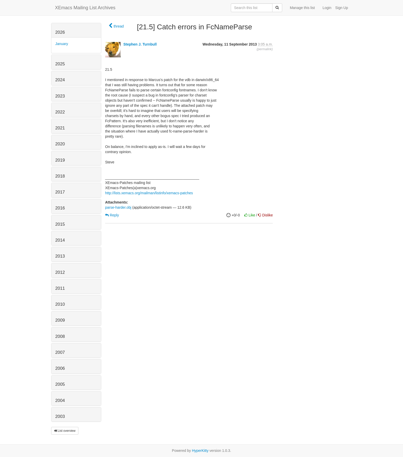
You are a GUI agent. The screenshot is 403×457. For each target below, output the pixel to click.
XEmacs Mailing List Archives (85, 7)
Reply (112, 215)
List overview (65, 431)
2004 (60, 400)
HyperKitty (200, 451)
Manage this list (302, 8)
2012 (60, 272)
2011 (60, 288)
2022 (60, 112)
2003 (60, 416)
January (61, 44)
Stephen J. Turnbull (140, 44)
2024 (60, 79)
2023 (60, 96)
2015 (60, 224)
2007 (60, 352)
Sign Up (341, 8)
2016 (60, 208)
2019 (60, 160)
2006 (60, 368)
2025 (60, 63)
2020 (60, 144)
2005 (60, 384)
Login (327, 8)
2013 (60, 256)
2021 (60, 128)
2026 (60, 32)
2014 (60, 240)
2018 (60, 176)
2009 (60, 320)
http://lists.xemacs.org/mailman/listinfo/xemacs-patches (149, 193)
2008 (60, 336)
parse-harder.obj (118, 207)
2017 (60, 192)
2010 (60, 304)
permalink (265, 49)
